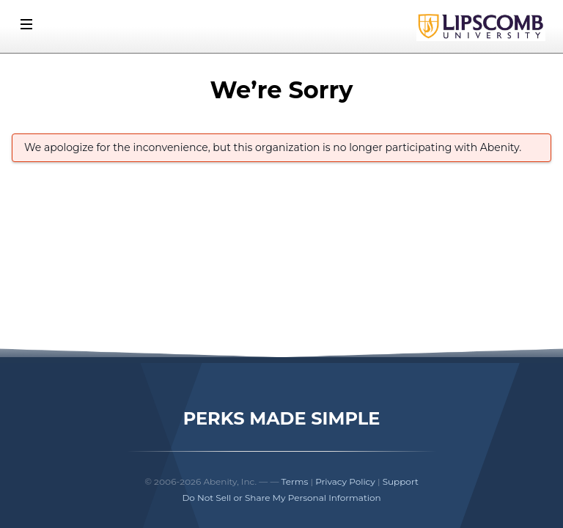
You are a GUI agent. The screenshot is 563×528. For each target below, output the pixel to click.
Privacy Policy (345, 481)
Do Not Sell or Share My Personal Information (281, 497)
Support (401, 481)
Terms (295, 481)
